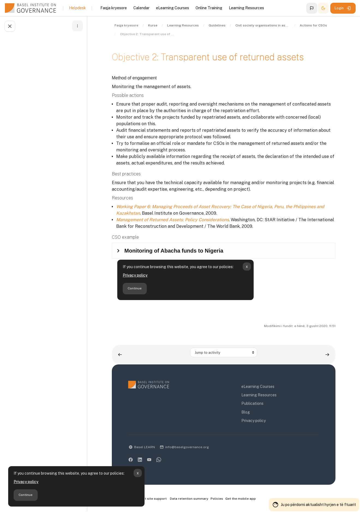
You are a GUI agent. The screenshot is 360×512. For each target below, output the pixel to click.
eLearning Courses (257, 386)
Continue (25, 495)
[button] (311, 8)
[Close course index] (9, 26)
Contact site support (147, 499)
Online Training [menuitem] (209, 8)
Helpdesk (77, 8)
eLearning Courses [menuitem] (172, 8)
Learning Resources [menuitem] (246, 8)
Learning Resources (259, 395)
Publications (252, 403)
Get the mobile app (240, 499)
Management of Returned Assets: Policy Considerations (172, 219)
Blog (245, 412)
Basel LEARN (144, 447)
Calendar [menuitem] (141, 8)
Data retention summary (189, 499)
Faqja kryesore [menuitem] (113, 8)
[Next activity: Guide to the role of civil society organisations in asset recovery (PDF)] (327, 354)
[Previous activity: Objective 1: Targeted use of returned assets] (120, 354)
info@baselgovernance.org (187, 447)
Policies (217, 499)
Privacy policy (26, 482)
